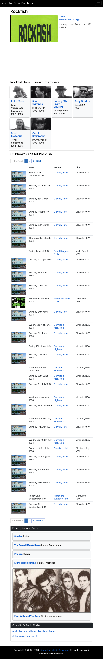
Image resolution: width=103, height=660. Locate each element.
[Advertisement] (51, 62)
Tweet (62, 16)
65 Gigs (76, 19)
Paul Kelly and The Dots (27, 616)
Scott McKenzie (16, 134)
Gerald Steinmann (38, 134)
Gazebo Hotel (61, 448)
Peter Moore (18, 101)
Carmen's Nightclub (59, 326)
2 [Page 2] (29, 160)
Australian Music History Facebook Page (33, 631)
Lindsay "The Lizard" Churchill (61, 103)
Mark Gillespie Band (25, 562)
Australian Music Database (17, 3)
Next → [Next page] (40, 160)
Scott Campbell (38, 102)
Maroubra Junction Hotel (61, 497)
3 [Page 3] (33, 160)
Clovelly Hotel (61, 172)
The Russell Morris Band (27, 545)
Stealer (18, 536)
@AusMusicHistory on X (24, 636)
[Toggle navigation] (98, 3)
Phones (18, 553)
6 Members (65, 19)
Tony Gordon (82, 101)
